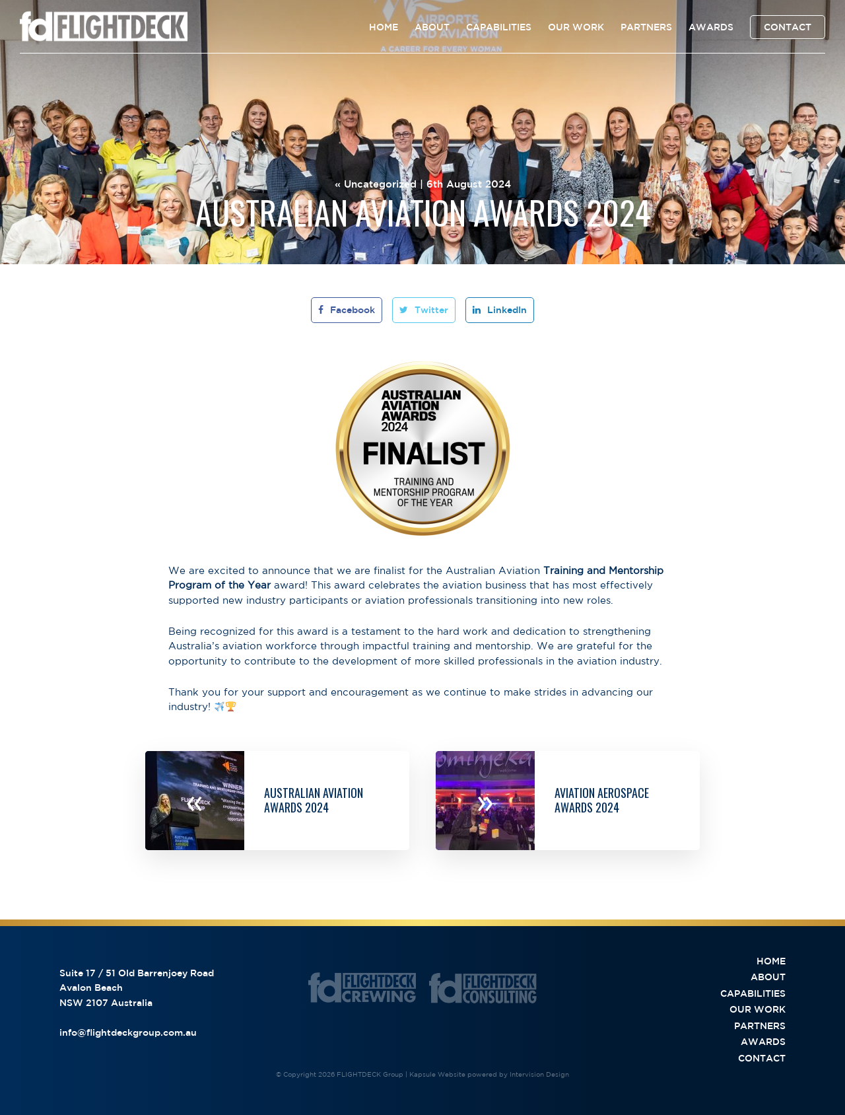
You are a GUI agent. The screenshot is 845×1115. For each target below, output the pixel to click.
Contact (787, 27)
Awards (711, 27)
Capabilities (498, 27)
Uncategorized (380, 184)
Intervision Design (539, 1074)
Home (383, 27)
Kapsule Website (437, 1074)
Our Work (576, 27)
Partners (646, 27)
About (432, 27)
